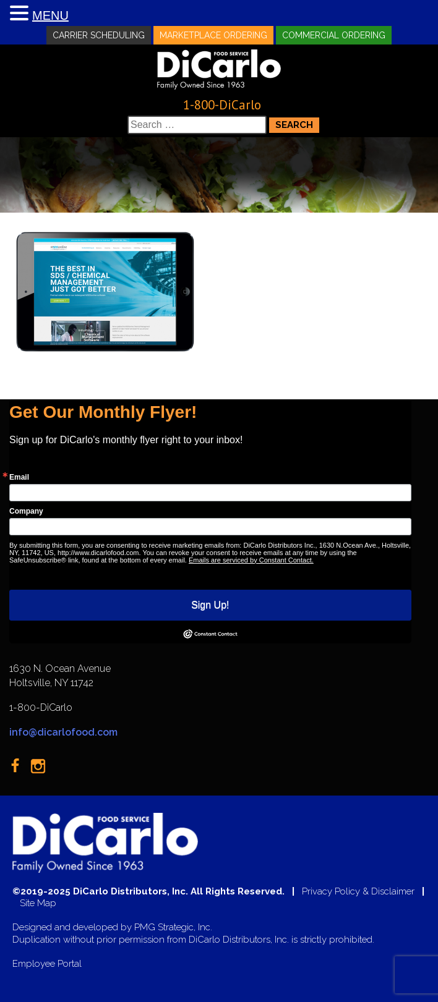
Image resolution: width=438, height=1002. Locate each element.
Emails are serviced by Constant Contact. (251, 560)
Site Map (38, 903)
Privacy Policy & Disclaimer (358, 891)
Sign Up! (210, 605)
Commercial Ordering (333, 35)
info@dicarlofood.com (63, 732)
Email (19, 477)
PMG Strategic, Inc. (173, 927)
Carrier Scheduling (99, 35)
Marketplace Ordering (213, 35)
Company (26, 511)
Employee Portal (47, 964)
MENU (50, 15)
